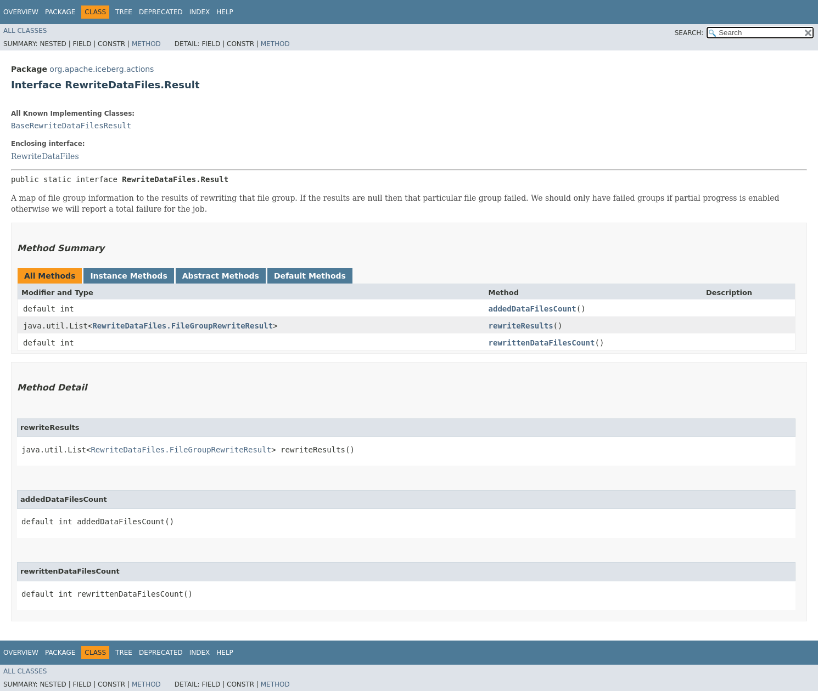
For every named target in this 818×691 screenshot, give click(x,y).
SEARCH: (689, 33)
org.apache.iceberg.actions (101, 69)
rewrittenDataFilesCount (542, 342)
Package (60, 12)
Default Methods (310, 275)
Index (199, 12)
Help (224, 12)
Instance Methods (128, 275)
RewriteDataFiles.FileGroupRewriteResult (182, 325)
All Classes (25, 31)
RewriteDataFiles (45, 156)
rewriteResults (521, 325)
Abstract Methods (220, 275)
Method (146, 44)
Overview (20, 12)
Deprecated (161, 12)
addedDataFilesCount (532, 308)
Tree (123, 12)
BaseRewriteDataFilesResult (71, 125)
